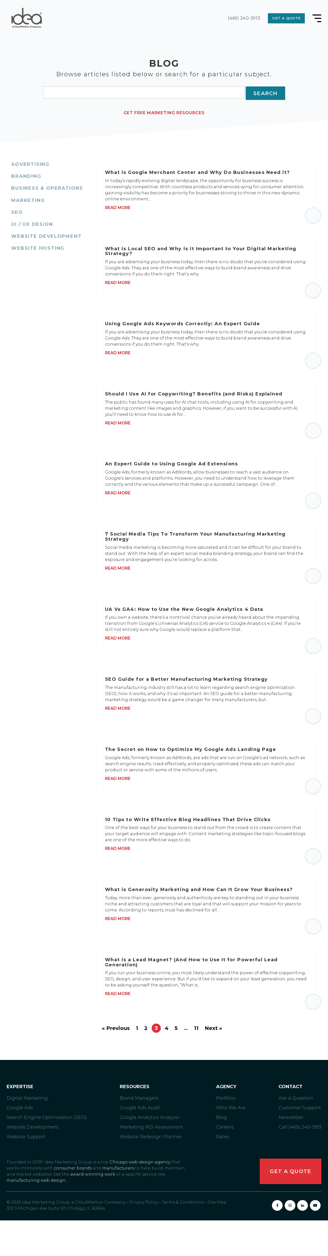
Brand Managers (139, 1133)
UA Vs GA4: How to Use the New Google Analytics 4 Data (188, 627)
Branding (26, 175)
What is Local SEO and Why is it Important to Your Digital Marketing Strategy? (205, 254)
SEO (17, 211)
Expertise (20, 1122)
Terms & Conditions (183, 1237)
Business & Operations (47, 187)
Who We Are (230, 1143)
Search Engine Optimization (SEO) (47, 1153)
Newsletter (291, 1153)
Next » (213, 1064)
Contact (291, 1122)
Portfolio (225, 1133)
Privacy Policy (143, 1237)
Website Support (26, 1172)
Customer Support (300, 1143)
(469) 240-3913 (241, 18)
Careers (225, 1162)
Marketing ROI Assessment (151, 1162)
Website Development (46, 235)
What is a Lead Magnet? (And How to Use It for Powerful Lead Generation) (195, 996)
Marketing (28, 199)
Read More (122, 207)
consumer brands (73, 1203)
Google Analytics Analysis (149, 1153)
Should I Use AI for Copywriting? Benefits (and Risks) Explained (198, 403)
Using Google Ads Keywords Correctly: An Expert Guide (186, 330)
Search (265, 93)
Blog (221, 1153)
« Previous (116, 1064)
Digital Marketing (27, 1133)
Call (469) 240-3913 (300, 1162)
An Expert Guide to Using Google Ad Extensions (175, 476)
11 (196, 1064)
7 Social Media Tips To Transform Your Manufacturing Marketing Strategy (199, 552)
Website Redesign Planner (151, 1172)
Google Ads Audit (140, 1143)
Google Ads (20, 1143)
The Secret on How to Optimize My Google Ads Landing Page (194, 774)
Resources (134, 1122)
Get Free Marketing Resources (164, 111)
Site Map (217, 1237)
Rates (222, 1172)
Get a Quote (285, 18)
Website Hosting (37, 247)
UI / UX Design (32, 223)
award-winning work (92, 1209)
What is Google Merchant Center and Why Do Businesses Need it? (201, 172)
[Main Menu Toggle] (316, 18)
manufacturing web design (36, 1216)
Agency (226, 1122)
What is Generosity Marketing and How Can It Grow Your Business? (203, 920)
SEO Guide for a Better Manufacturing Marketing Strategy (190, 701)
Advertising (30, 163)
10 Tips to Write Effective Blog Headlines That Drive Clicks (192, 847)
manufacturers (118, 1203)
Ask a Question (296, 1133)
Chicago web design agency (140, 1197)
